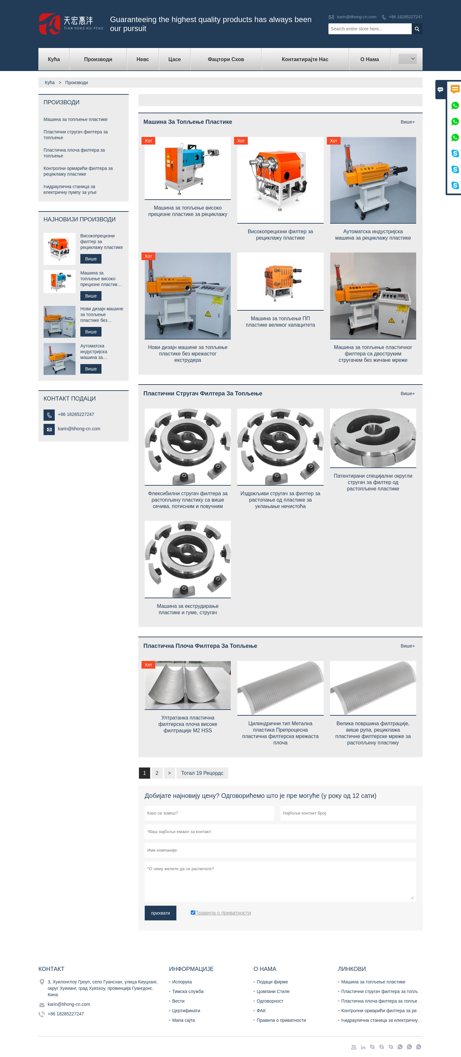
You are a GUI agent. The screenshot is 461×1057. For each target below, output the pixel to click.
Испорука (182, 981)
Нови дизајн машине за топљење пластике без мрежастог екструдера (101, 314)
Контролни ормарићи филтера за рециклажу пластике (397, 1010)
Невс (143, 59)
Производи (98, 59)
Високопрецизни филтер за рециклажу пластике (101, 241)
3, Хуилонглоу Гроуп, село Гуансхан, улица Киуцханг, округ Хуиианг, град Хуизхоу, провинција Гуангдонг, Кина (103, 988)
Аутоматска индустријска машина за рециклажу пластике (101, 351)
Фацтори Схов (226, 59)
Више (91, 258)
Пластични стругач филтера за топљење (383, 991)
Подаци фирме (272, 981)
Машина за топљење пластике (76, 119)
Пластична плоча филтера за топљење (382, 1001)
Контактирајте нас (305, 59)
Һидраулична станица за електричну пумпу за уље (394, 1020)
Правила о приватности (281, 1020)
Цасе (174, 59)
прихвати (160, 913)
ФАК (261, 1010)
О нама (369, 59)
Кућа (54, 59)
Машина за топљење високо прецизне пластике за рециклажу (100, 278)
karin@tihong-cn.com (356, 16)
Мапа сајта (183, 1020)
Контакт (51, 969)
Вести (178, 1001)
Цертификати (186, 1010)
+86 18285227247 (406, 16)
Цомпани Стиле (273, 991)
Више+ (408, 121)
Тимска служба (188, 991)
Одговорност (270, 1001)
